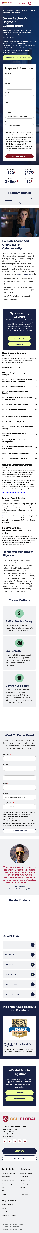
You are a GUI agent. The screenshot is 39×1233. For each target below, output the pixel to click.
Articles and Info (7, 1205)
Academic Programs (8, 1173)
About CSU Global (26, 1173)
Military (4, 1191)
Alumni (4, 1194)
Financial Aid (19, 955)
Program (8, 112)
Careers (22, 1187)
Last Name (9, 83)
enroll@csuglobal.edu (10, 1134)
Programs (10, 11)
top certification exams (24, 274)
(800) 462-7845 (8, 1136)
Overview (8, 199)
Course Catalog (7, 1184)
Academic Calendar (8, 1180)
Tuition (19, 945)
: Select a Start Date (17, 57)
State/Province (10, 122)
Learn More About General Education (14, 492)
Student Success (19, 974)
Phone (7, 103)
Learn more (6, 516)
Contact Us (24, 1177)
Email (7, 93)
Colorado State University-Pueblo (13, 1229)
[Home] (3, 11)
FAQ (19, 203)
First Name (9, 73)
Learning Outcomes (21, 199)
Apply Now (22, 3)
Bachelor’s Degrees (21, 11)
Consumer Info (25, 1180)
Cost (32, 199)
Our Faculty (24, 1184)
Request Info (19, 338)
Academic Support (19, 984)
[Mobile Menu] (35, 3)
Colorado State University (11, 1227)
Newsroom (24, 1194)
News (4, 1208)
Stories (4, 1212)
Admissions (19, 964)
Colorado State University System (13, 1224)
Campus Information (9, 1215)
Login (4, 1187)
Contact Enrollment (19, 994)
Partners (23, 1191)
